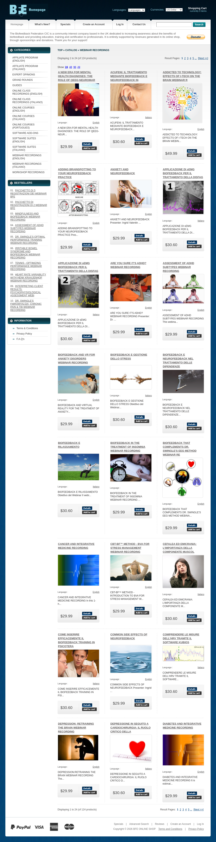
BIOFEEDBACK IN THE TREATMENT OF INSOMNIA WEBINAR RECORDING (127, 446)
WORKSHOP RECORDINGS (28, 172)
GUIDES (17, 85)
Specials (65, 24)
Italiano (148, 117)
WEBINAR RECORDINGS (94, 50)
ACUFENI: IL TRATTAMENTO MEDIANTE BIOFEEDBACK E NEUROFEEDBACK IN (128, 76)
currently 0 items (197, 9)
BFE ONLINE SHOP (144, 829)
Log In (120, 24)
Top (60, 50)
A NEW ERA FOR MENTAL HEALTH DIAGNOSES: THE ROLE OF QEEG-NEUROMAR (76, 76)
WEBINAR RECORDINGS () (26, 157)
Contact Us (138, 24)
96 (74, 67)
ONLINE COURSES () (23, 109)
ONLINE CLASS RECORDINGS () (27, 92)
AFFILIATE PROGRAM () (25, 59)
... (196, 58)
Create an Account (94, 24)
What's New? (42, 24)
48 (70, 67)
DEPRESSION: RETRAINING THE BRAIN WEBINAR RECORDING (76, 727)
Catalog (71, 50)
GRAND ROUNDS (22, 80)
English (96, 122)
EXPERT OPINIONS (23, 74)
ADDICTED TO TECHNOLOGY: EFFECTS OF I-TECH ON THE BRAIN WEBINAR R (182, 76)
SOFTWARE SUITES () (24, 140)
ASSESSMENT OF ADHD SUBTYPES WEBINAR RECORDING (178, 267)
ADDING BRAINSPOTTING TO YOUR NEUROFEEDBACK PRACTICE (77, 173)
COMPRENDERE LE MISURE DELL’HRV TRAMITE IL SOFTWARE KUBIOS (181, 638)
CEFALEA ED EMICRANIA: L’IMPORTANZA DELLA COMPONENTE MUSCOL (179, 547)
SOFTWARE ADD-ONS (25, 133)
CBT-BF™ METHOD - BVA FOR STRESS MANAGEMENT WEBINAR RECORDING (129, 547)
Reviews (159, 824)
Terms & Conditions (27, 328)
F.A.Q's (20, 339)
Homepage (17, 24)
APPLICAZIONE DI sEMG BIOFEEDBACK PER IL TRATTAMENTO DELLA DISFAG (183, 173)
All (78, 67)
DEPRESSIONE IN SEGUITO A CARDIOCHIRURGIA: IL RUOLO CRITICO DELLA (130, 727)
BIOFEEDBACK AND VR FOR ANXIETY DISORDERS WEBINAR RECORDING (76, 358)
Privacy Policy (24, 333)
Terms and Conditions (170, 829)
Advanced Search (139, 824)
